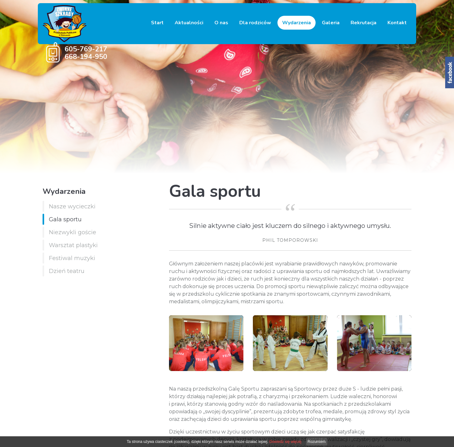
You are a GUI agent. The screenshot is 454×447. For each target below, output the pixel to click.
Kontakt (397, 22)
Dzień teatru (66, 271)
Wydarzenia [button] (296, 22)
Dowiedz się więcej (285, 441)
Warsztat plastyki (73, 245)
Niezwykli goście (72, 232)
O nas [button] (221, 22)
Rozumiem (317, 441)
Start (157, 22)
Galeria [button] (331, 22)
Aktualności (189, 22)
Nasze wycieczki (72, 206)
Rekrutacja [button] (363, 22)
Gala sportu (65, 219)
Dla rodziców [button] (255, 22)
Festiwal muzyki (72, 258)
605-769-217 (86, 49)
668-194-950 (86, 57)
